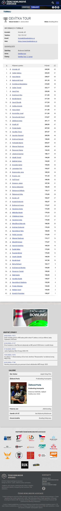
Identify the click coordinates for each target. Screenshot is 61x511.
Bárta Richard (16, 264)
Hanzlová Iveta (17, 220)
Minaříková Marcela (18, 223)
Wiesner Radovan (18, 146)
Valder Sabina (16, 73)
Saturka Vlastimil (17, 135)
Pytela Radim (16, 128)
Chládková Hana (17, 216)
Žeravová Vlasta (17, 150)
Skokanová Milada (18, 191)
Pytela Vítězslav (17, 286)
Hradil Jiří (15, 124)
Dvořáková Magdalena (19, 84)
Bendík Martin (16, 99)
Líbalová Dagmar (18, 154)
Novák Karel (16, 260)
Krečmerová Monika (18, 268)
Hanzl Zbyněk (16, 102)
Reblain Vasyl (16, 290)
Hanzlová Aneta (17, 209)
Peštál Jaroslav (17, 235)
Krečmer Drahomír (18, 227)
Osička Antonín (17, 106)
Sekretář (44, 481)
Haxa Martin (16, 77)
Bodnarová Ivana (18, 205)
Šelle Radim (16, 275)
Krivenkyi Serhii (17, 165)
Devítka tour (22, 54)
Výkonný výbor (46, 478)
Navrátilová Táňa (18, 231)
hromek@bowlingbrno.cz (26, 38)
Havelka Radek (17, 279)
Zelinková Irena (17, 121)
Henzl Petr (15, 91)
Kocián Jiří (15, 198)
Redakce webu (46, 483)
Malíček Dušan (17, 161)
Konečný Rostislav (18, 293)
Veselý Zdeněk (17, 257)
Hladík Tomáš (16, 157)
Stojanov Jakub (17, 183)
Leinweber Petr (17, 168)
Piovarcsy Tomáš (18, 271)
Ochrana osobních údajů (49, 484)
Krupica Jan (16, 176)
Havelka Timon (17, 132)
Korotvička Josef (17, 113)
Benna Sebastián (17, 187)
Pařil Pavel (15, 179)
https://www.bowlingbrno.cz (27, 41)
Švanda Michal (17, 253)
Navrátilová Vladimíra (19, 282)
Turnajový (35, 7)
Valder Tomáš (16, 88)
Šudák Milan (16, 249)
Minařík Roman (17, 242)
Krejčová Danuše (17, 139)
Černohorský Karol (18, 117)
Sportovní (26, 7)
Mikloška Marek (17, 212)
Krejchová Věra (17, 95)
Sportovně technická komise (50, 480)
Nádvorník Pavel (17, 80)
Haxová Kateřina (17, 246)
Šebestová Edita (17, 194)
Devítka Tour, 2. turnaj (25, 57)
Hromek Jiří (16, 69)
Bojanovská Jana (18, 172)
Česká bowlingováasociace (15, 476)
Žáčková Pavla (34, 385)
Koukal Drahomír (17, 202)
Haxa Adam (16, 110)
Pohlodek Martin (17, 143)
